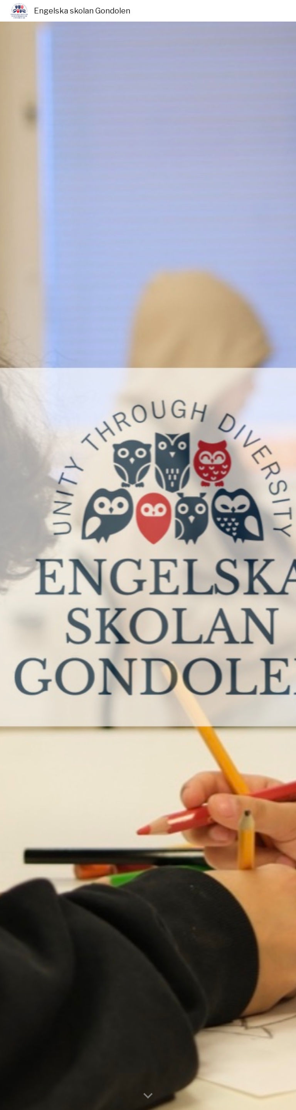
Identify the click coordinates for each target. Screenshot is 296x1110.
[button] (148, 1096)
